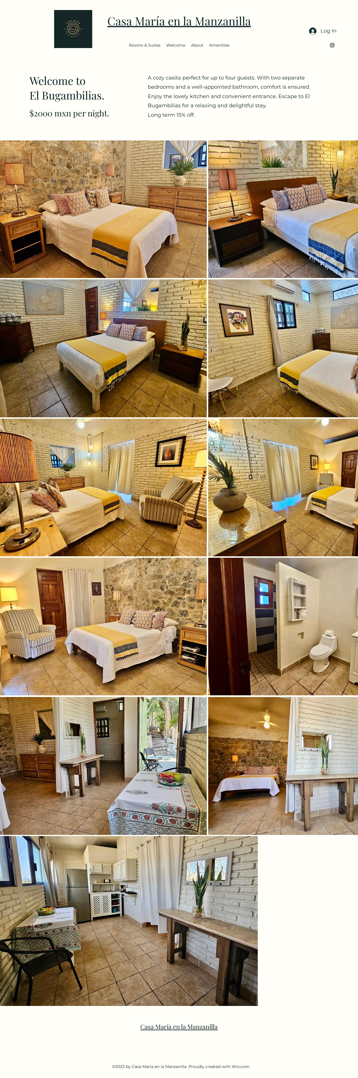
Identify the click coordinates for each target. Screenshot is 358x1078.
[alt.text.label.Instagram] (332, 45)
